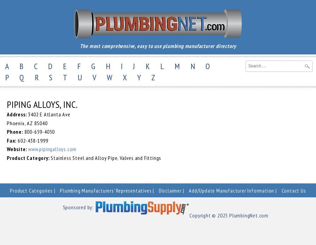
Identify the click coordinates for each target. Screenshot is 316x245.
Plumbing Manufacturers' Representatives (105, 190)
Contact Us (294, 190)
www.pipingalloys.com (52, 149)
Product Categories (31, 190)
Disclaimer (170, 190)
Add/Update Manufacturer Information (231, 190)
